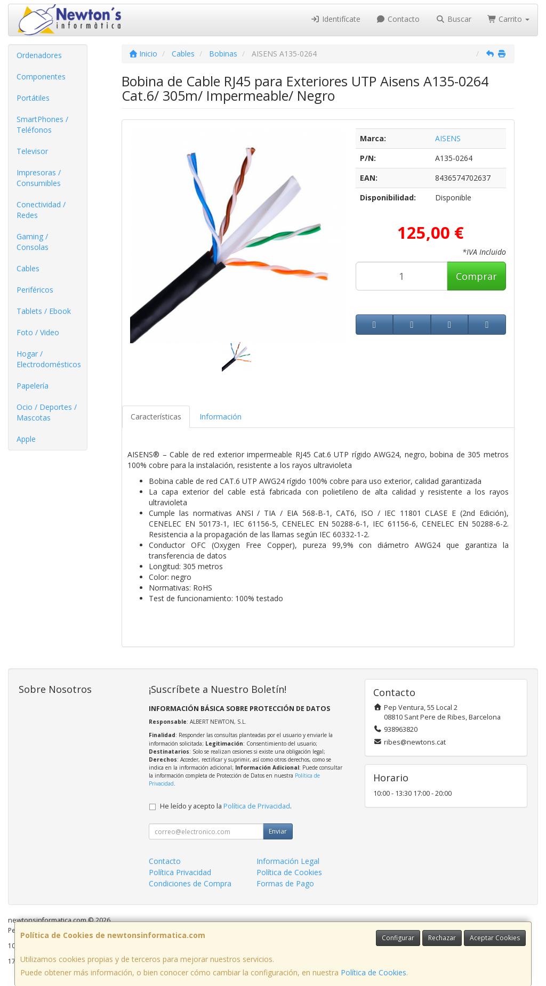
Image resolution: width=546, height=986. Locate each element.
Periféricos (35, 290)
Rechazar (442, 937)
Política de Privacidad (256, 806)
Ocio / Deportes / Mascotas (47, 412)
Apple (26, 439)
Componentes (41, 76)
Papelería (33, 386)
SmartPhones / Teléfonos (42, 124)
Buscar (453, 19)
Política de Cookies (373, 972)
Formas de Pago (285, 883)
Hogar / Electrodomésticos (49, 359)
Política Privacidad (180, 872)
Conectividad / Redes (41, 209)
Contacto (398, 19)
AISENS (448, 138)
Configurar (398, 937)
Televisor (32, 151)
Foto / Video (38, 332)
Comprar (476, 276)
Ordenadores (39, 55)
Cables (28, 268)
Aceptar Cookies (495, 937)
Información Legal (287, 861)
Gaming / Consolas (33, 241)
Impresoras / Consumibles (39, 177)
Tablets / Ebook (44, 311)
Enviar (278, 831)
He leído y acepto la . (226, 806)
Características (156, 416)
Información (220, 416)
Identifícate (335, 19)
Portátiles (33, 98)
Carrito (508, 19)
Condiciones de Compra (190, 883)
